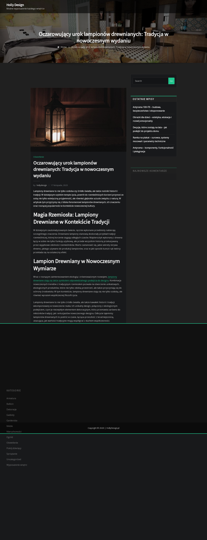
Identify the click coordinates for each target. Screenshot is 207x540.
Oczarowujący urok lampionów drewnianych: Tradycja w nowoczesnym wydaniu (110, 51)
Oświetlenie (38, 213)
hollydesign (40, 241)
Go (171, 84)
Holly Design (15, 5)
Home (64, 51)
